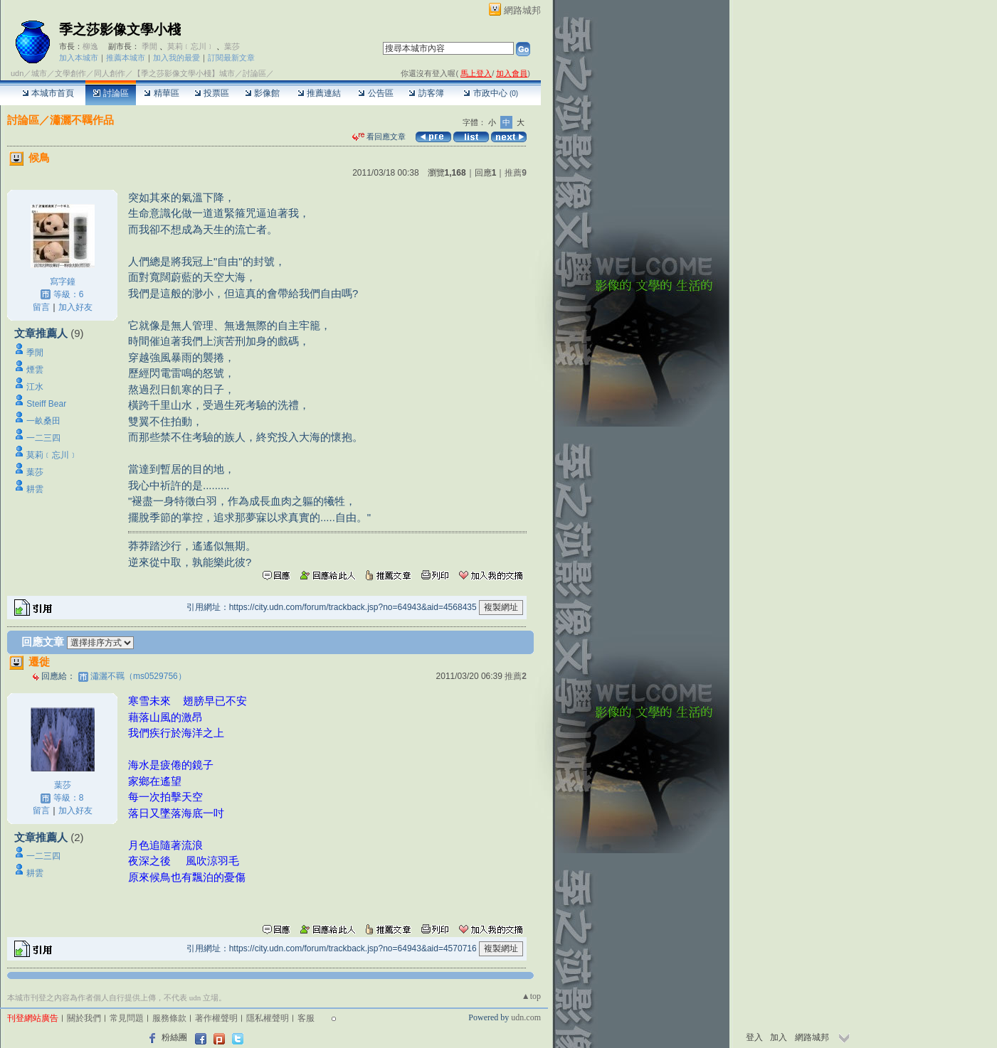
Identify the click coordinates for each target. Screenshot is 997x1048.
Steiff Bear (46, 404)
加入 (778, 1037)
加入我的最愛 (176, 57)
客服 (306, 1018)
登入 (754, 1037)
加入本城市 (78, 57)
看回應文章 (379, 136)
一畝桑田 (43, 421)
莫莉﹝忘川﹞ (190, 46)
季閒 (149, 46)
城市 (39, 73)
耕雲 (34, 489)
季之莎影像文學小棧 (120, 29)
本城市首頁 (48, 93)
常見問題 (127, 1018)
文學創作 (70, 73)
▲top (531, 996)
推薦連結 (319, 93)
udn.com (526, 1017)
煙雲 (34, 370)
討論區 (110, 93)
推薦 (516, 173)
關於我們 (84, 1018)
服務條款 (169, 1018)
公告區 (375, 93)
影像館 (262, 93)
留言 (41, 307)
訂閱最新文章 (231, 57)
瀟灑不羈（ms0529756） (138, 676)
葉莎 (232, 46)
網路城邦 (522, 10)
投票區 (211, 93)
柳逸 (90, 46)
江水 (34, 387)
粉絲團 (174, 1037)
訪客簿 (425, 93)
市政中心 (490, 93)
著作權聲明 (216, 1018)
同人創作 (109, 73)
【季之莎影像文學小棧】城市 (184, 73)
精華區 (161, 93)
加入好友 (75, 307)
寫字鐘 (62, 282)
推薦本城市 (125, 57)
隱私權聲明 (267, 1018)
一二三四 (43, 438)
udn (17, 73)
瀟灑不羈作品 (82, 120)
